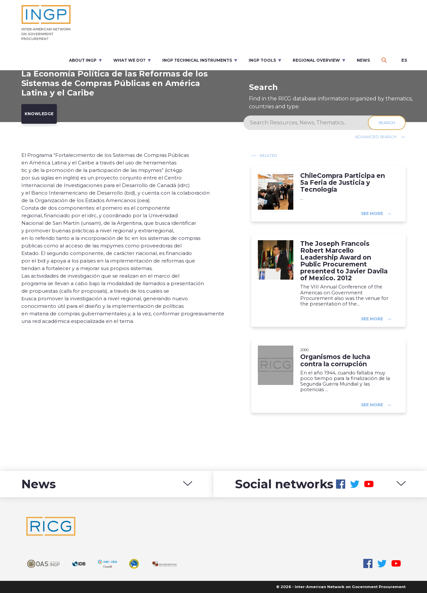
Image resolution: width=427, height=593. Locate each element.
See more (372, 213)
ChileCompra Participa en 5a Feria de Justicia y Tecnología (342, 182)
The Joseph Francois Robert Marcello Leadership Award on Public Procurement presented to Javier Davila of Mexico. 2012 (344, 261)
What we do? (129, 60)
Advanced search (375, 136)
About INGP (83, 60)
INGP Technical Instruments (197, 60)
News (363, 60)
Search (386, 122)
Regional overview (316, 60)
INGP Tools (262, 60)
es (404, 60)
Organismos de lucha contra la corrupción (335, 360)
